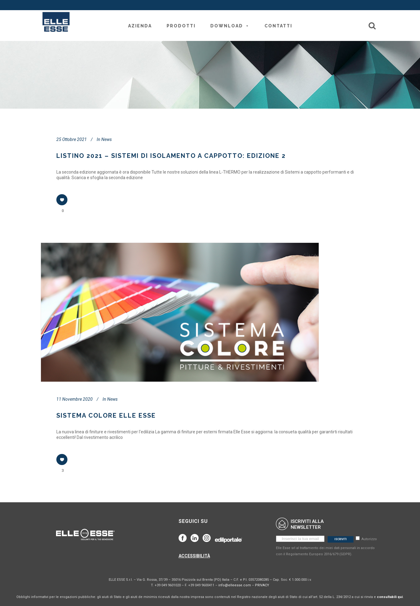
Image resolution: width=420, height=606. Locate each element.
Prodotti (181, 25)
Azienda (140, 25)
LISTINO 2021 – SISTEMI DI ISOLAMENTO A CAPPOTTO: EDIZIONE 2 (171, 155)
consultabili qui (390, 597)
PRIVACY (262, 585)
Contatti (278, 25)
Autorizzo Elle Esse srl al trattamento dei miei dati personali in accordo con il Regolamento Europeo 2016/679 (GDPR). (326, 546)
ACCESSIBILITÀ (194, 555)
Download (230, 26)
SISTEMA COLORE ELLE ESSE (106, 415)
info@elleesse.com (234, 585)
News (106, 139)
